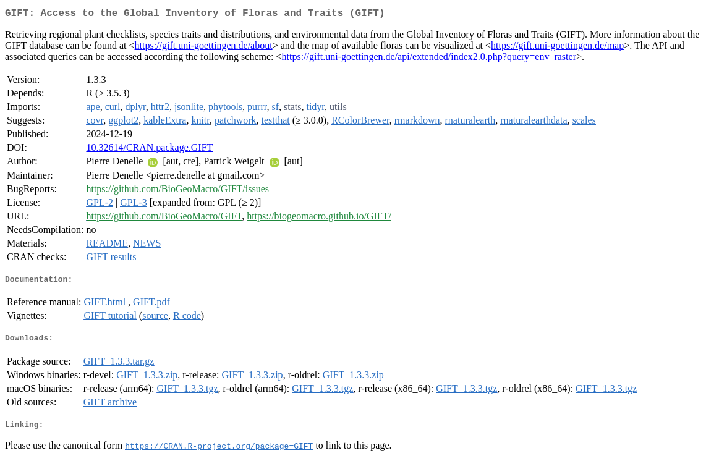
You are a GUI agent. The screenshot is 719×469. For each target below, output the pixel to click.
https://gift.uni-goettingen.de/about (204, 48)
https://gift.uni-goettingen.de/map (557, 48)
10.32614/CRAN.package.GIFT (149, 150)
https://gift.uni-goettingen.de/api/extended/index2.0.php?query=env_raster (429, 59)
